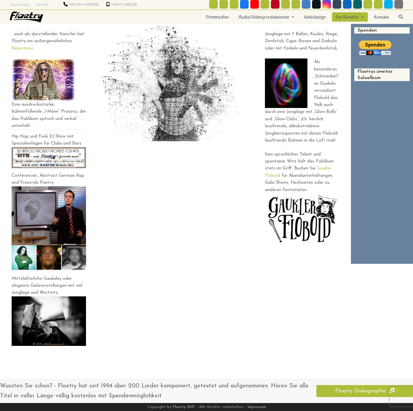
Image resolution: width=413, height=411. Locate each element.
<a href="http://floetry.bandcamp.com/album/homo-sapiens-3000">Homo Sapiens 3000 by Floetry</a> (382, 166)
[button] (401, 17)
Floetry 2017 (184, 407)
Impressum (257, 407)
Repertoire (22, 48)
